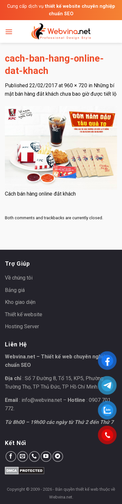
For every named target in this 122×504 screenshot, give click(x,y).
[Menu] (9, 32)
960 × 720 (75, 85)
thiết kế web (87, 489)
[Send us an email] (22, 456)
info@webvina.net (41, 400)
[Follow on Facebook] (11, 456)
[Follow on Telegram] (57, 456)
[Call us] (34, 456)
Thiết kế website (23, 314)
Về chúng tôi (19, 278)
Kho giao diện (20, 302)
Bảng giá (15, 290)
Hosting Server (22, 326)
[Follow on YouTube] (46, 456)
